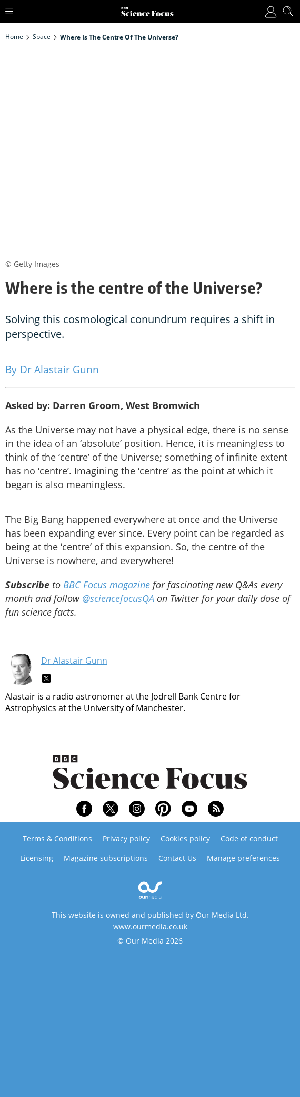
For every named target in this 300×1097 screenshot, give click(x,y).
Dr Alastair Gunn (74, 660)
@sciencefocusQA (118, 598)
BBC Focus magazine (106, 584)
